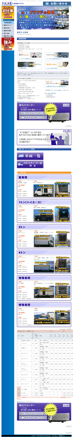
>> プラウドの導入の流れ (52, 68)
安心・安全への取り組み (50, 93)
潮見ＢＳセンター (21, 101)
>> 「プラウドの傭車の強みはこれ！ (54, 58)
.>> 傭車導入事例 (22, 68)
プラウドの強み (57, 90)
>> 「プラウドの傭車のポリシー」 (26, 58)
